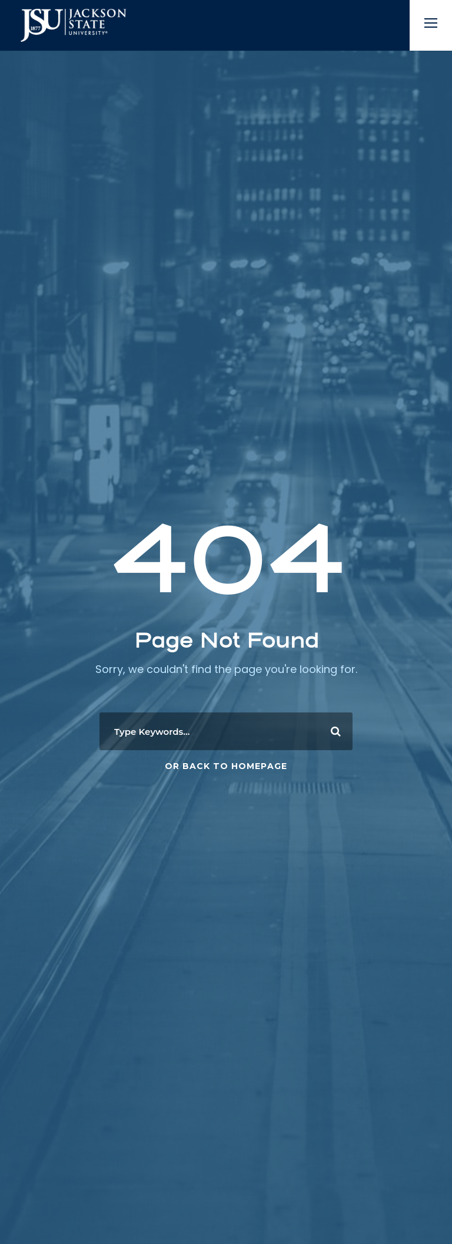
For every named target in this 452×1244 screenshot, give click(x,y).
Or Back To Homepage (226, 766)
